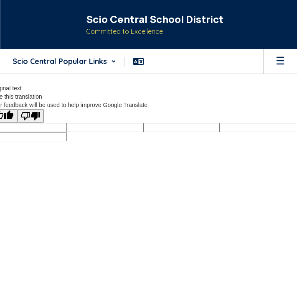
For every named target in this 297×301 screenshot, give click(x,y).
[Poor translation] (30, 116)
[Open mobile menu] (280, 61)
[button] (64, 61)
